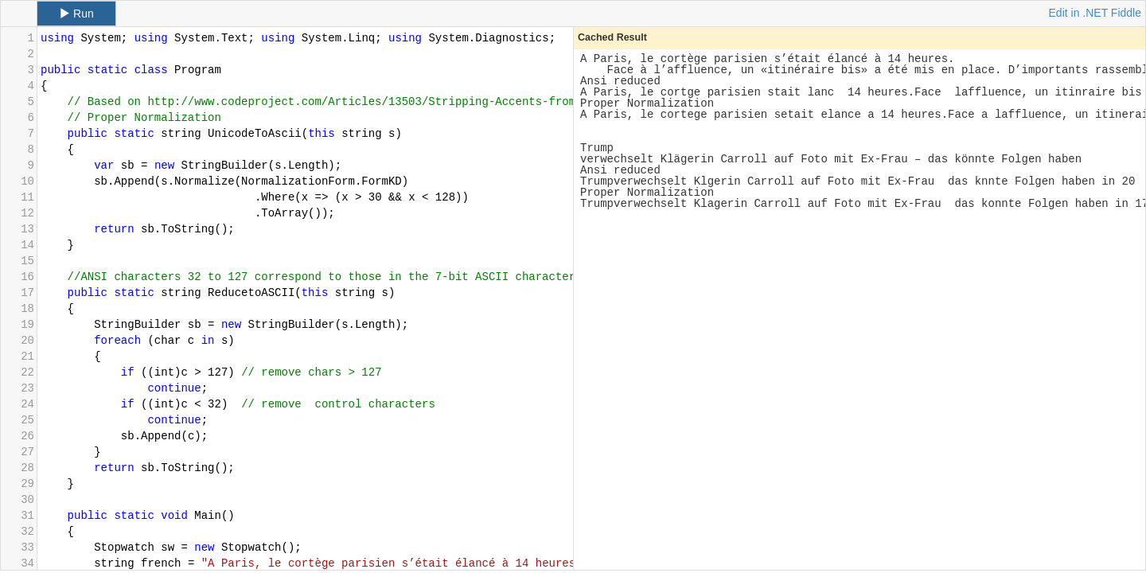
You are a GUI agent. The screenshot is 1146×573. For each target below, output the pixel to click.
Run (76, 13)
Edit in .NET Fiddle (1095, 12)
